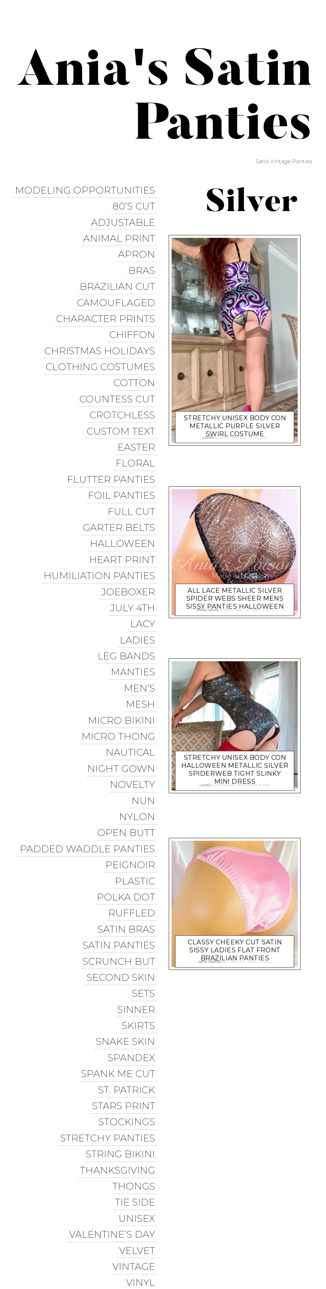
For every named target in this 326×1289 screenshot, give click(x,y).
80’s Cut (136, 203)
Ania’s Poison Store (228, 1211)
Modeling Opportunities (87, 189)
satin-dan (228, 436)
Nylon (139, 723)
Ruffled (133, 806)
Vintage (136, 1107)
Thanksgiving (119, 1025)
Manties (135, 600)
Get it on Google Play (280, 1258)
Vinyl (142, 1121)
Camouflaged (118, 285)
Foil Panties (123, 449)
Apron (138, 244)
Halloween (124, 490)
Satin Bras (128, 819)
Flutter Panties (113, 436)
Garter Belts (121, 477)
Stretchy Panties (109, 998)
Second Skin (123, 861)
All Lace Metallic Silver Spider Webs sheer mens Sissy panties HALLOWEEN (235, 594)
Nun (145, 710)
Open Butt (128, 737)
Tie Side (137, 1052)
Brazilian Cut (119, 271)
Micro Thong (120, 655)
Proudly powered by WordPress (48, 1241)
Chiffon (134, 312)
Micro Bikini (123, 641)
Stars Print (125, 970)
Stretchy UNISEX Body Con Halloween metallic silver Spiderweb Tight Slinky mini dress (234, 765)
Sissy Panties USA (286, 1211)
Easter (138, 408)
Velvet (139, 1094)
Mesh (142, 628)
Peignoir (132, 765)
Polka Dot (128, 792)
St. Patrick (128, 957)
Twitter (299, 1223)
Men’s (141, 614)
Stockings (129, 984)
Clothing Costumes (102, 340)
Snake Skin (127, 915)
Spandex (133, 929)
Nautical (132, 669)
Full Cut (133, 463)
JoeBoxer (130, 532)
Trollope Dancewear (215, 1223)
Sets (145, 874)
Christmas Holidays (101, 326)
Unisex (139, 1066)
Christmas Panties (284, 1246)
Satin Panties (121, 833)
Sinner (138, 888)
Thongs (136, 1039)
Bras (144, 257)
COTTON (136, 353)
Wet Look (130, 1135)
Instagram (218, 1235)
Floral (137, 422)
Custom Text (123, 394)
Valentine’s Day (114, 1080)
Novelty (134, 696)
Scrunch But (121, 847)
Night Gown (123, 682)
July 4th (134, 545)
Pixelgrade (145, 1241)
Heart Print (124, 504)
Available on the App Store (271, 1270)
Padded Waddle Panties (89, 751)
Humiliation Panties (101, 518)
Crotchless (124, 381)
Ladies (139, 573)
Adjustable (125, 216)
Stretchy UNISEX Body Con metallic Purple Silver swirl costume (235, 422)
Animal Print (121, 230)
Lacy (144, 559)
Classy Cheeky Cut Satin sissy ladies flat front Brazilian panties (235, 945)
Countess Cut (119, 367)
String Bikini (122, 1011)
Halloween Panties (224, 1246)
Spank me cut (120, 943)
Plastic (137, 778)
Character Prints (107, 298)
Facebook (266, 1223)
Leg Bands (128, 586)
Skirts (140, 902)
